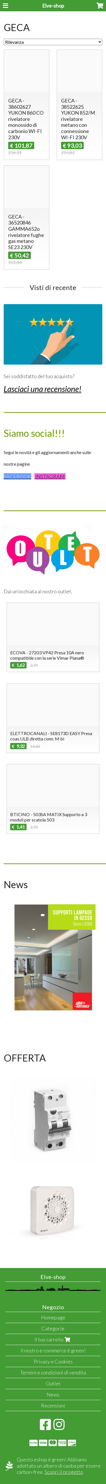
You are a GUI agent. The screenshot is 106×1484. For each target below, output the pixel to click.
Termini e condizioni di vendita (53, 1372)
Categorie (53, 1328)
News (53, 1394)
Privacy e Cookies (53, 1361)
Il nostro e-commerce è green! (53, 1350)
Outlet (53, 1383)
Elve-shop (53, 6)
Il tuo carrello (53, 1339)
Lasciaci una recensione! (42, 389)
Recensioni (53, 1405)
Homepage (53, 1317)
